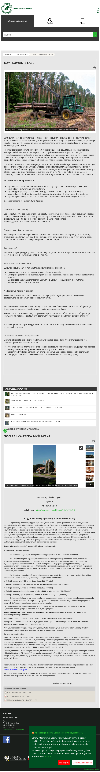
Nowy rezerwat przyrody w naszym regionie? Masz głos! (35, 422)
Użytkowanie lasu (22, 54)
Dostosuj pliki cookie (82, 762)
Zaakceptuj (64, 762)
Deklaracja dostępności (91, 769)
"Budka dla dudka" (18, 414)
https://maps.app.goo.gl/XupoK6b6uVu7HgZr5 (55, 510)
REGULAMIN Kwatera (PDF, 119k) (19, 692)
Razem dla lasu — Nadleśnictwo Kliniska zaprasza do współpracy (39, 407)
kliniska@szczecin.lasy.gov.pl (13, 729)
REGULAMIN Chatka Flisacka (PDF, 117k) (22, 700)
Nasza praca (8, 54)
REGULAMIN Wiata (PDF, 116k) (18, 696)
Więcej (48, 756)
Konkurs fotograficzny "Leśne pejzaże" (27, 400)
